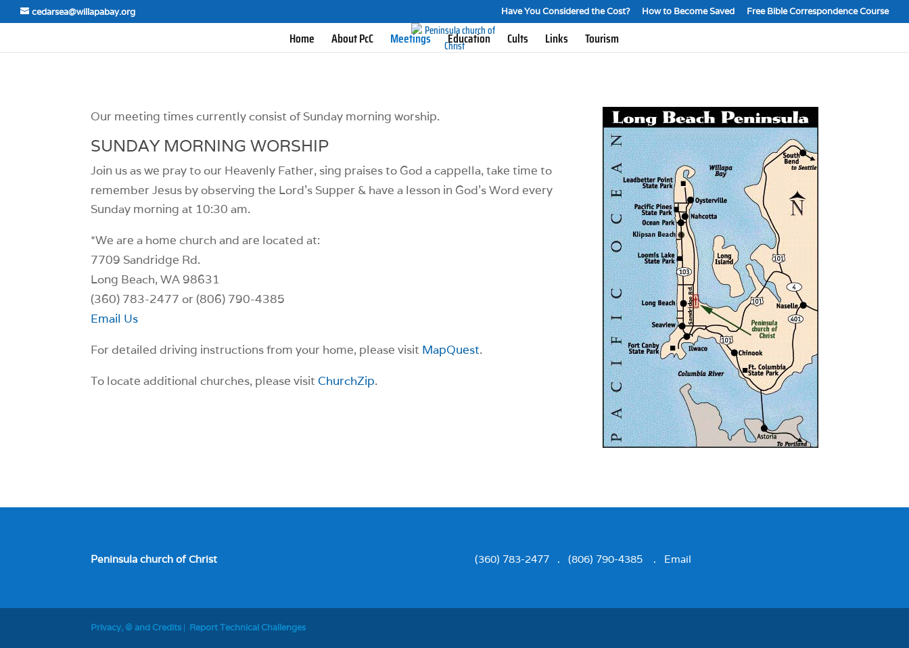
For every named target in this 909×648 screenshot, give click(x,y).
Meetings (410, 41)
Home (301, 41)
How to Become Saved (688, 12)
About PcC (352, 41)
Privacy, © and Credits (136, 627)
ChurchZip (346, 380)
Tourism (602, 41)
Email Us (114, 318)
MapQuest (451, 349)
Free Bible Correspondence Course (818, 12)
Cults (517, 41)
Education (469, 41)
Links (556, 41)
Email (677, 559)
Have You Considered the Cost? (565, 12)
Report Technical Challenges (247, 627)
